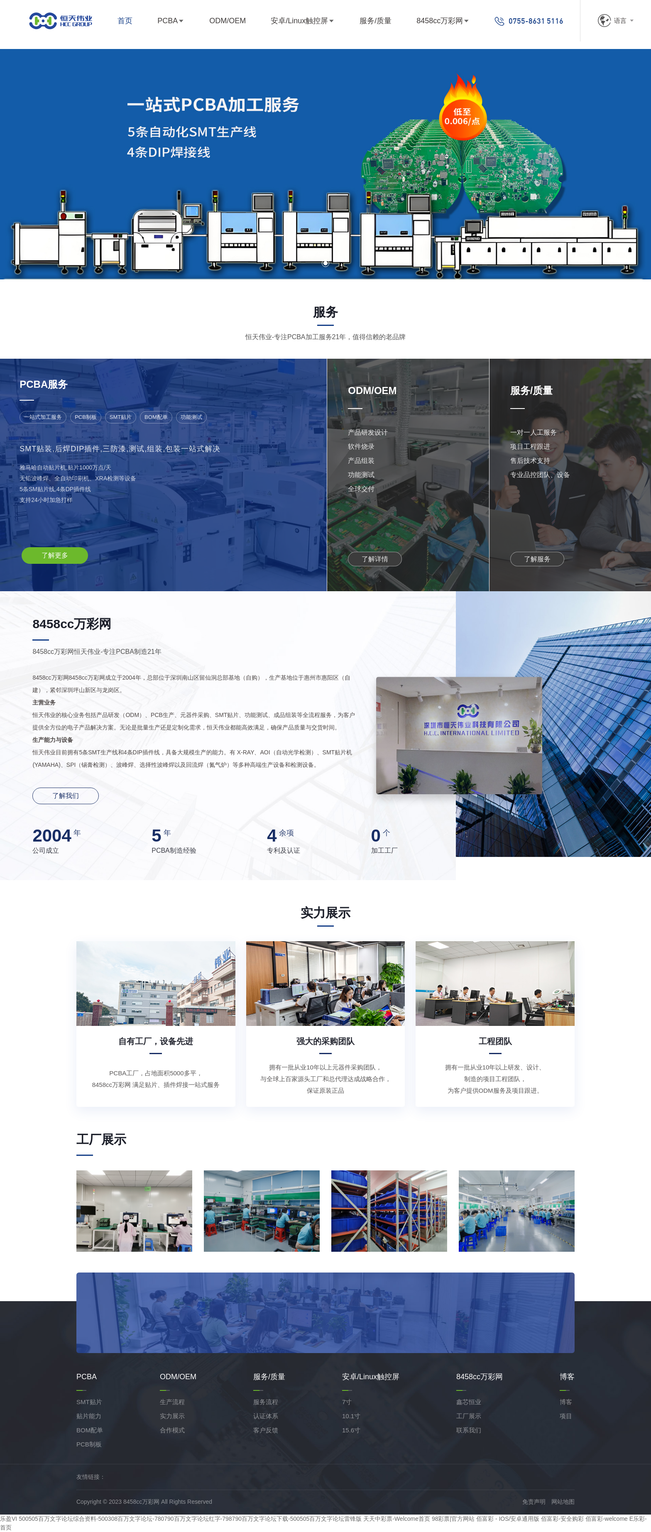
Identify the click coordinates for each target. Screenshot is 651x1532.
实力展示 (172, 1415)
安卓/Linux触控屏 (299, 21)
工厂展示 (468, 1415)
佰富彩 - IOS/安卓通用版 (507, 1518)
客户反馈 (265, 1430)
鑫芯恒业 (468, 1401)
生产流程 (172, 1401)
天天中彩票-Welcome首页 (396, 1518)
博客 (566, 1401)
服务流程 (265, 1401)
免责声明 (534, 1501)
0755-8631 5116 (528, 21)
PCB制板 (89, 1444)
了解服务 (537, 559)
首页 (124, 21)
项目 (566, 1415)
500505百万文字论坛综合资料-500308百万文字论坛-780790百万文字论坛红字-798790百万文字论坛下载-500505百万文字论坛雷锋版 (190, 1518)
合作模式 (172, 1430)
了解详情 (375, 559)
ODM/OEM (227, 21)
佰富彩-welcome (606, 1518)
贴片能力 (88, 1415)
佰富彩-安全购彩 (562, 1518)
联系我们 (468, 1430)
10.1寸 (351, 1415)
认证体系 (265, 1415)
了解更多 (55, 555)
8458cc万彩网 (439, 21)
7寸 (347, 1401)
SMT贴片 (89, 1401)
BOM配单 (89, 1430)
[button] (325, 263)
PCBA (167, 21)
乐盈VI (8, 1518)
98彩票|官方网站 (453, 1518)
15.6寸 (351, 1430)
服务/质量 (376, 21)
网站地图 (563, 1501)
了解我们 (65, 795)
